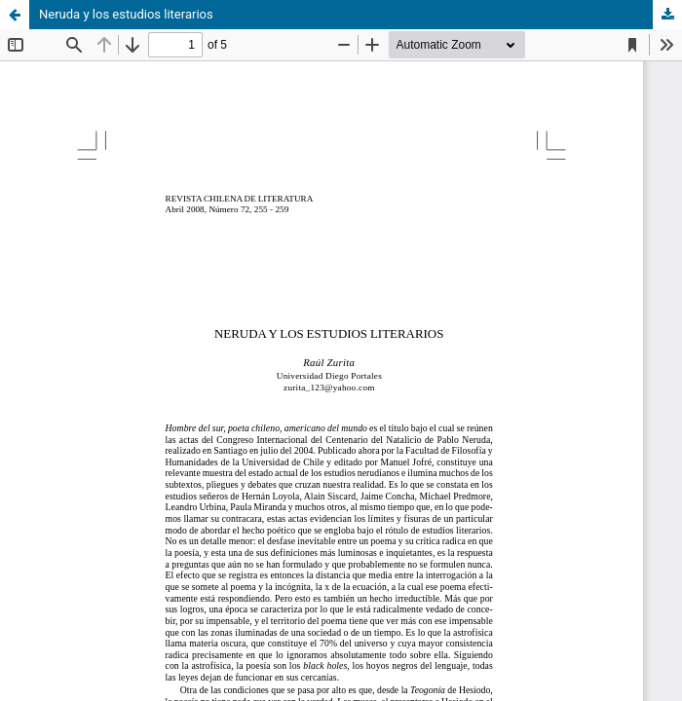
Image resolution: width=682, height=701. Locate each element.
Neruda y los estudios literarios (126, 14)
